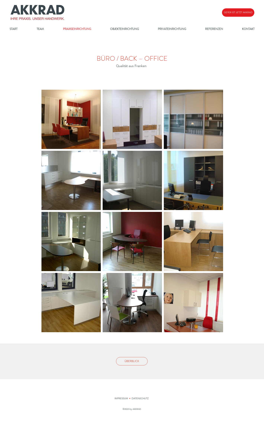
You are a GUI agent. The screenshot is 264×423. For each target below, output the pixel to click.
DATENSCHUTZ (140, 398)
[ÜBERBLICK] (132, 361)
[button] (238, 12)
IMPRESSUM (121, 398)
